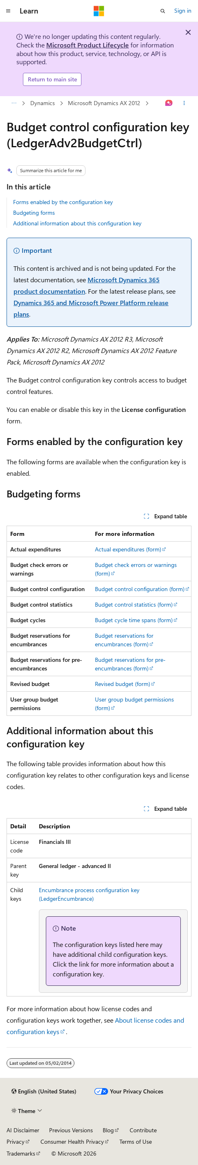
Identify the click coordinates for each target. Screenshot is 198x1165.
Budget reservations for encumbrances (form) (124, 640)
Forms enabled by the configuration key (63, 202)
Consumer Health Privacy (72, 1141)
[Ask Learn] (169, 103)
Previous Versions (71, 1130)
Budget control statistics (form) (134, 604)
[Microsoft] (99, 11)
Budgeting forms (34, 212)
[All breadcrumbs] (14, 103)
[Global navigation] (8, 11)
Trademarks (21, 1153)
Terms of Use (135, 1141)
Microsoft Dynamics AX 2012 (65, 103)
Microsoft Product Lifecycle (87, 44)
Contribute (143, 1130)
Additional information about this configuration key (77, 223)
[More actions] (184, 103)
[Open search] (163, 11)
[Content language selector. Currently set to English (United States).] (44, 1091)
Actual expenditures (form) (128, 549)
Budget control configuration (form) (139, 589)
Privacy (16, 1141)
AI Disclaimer (23, 1130)
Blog (108, 1130)
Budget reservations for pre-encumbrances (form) (130, 664)
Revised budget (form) (122, 684)
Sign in (182, 10)
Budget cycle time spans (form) (134, 620)
